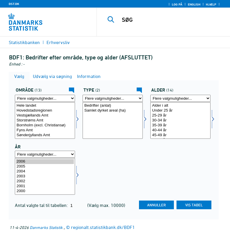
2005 (45, 166)
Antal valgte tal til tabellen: (42, 205)
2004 (45, 171)
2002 (45, 181)
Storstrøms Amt (45, 120)
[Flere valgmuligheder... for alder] (180, 98)
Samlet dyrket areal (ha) (113, 110)
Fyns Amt (45, 130)
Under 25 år (180, 110)
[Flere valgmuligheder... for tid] (45, 154)
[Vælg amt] (45, 120)
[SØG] (172, 20)
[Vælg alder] (180, 120)
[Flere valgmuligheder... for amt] (45, 98)
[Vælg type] (113, 120)
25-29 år (180, 115)
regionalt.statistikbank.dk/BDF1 (103, 227)
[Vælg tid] (45, 176)
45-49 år (180, 135)
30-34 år (180, 120)
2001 (45, 186)
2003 (45, 176)
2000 (45, 191)
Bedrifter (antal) (113, 105)
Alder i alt (180, 105)
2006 (45, 161)
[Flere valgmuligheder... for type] (113, 98)
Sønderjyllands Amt (45, 135)
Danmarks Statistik (46, 227)
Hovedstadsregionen (45, 110)
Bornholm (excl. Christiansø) (45, 125)
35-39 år (180, 125)
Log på (177, 4)
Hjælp (211, 4)
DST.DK (14, 4)
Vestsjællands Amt (45, 115)
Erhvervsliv (58, 42)
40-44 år (180, 130)
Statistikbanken (24, 42)
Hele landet (45, 105)
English (194, 4)
